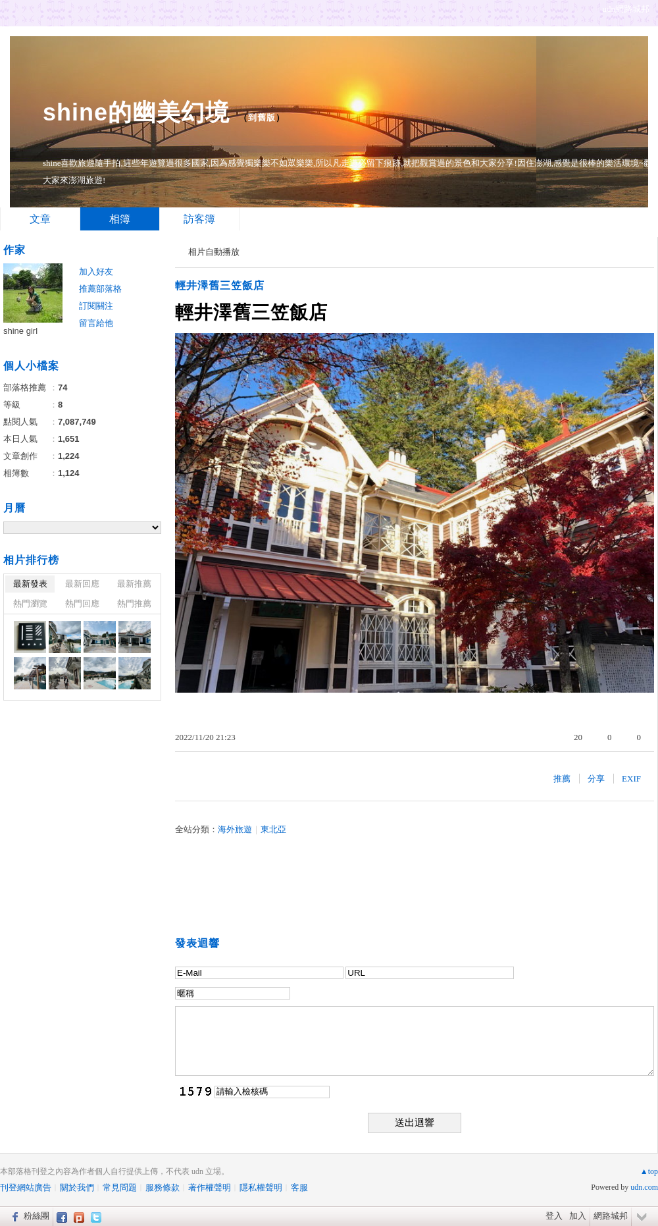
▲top (649, 1171)
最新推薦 (134, 584)
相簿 (119, 219)
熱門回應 (82, 603)
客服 (299, 1187)
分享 (596, 779)
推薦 (561, 779)
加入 (577, 1216)
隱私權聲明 (261, 1187)
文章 (40, 219)
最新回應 (82, 584)
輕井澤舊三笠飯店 (220, 285)
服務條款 (162, 1187)
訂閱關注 (96, 306)
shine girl (20, 331)
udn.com (644, 1187)
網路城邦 (611, 1216)
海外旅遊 (235, 829)
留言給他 (96, 323)
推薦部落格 (100, 289)
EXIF (631, 779)
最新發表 (30, 584)
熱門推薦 (134, 603)
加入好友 (96, 272)
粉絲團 (36, 1216)
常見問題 (120, 1187)
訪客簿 (199, 219)
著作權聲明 (209, 1187)
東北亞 (273, 829)
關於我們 (77, 1187)
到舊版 (262, 117)
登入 (554, 1216)
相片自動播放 (214, 252)
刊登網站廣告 (25, 1187)
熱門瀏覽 (30, 603)
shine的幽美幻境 (136, 112)
